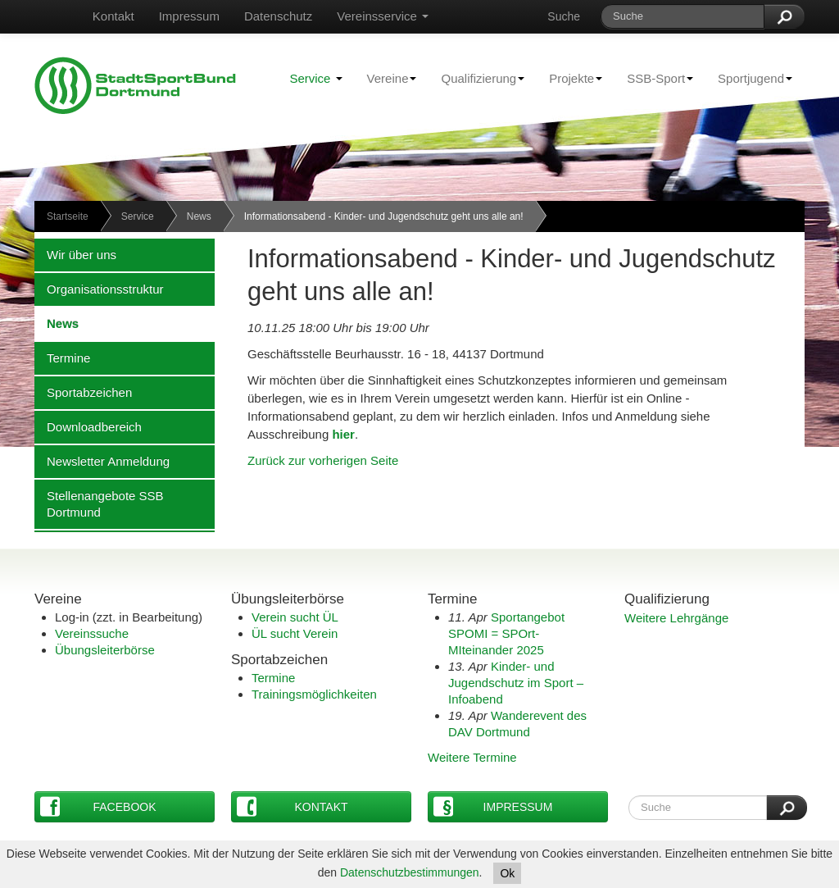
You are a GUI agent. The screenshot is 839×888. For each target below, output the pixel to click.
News (199, 216)
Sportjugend (748, 78)
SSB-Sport (654, 78)
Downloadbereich (88, 426)
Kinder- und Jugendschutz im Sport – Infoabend (515, 682)
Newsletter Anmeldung (102, 460)
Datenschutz (278, 16)
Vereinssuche (92, 633)
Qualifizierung (476, 78)
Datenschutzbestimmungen (409, 872)
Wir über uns (75, 254)
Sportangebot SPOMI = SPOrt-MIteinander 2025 (506, 633)
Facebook (98, 806)
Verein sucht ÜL (295, 617)
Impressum (189, 16)
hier (343, 434)
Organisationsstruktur (99, 288)
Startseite (67, 216)
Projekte (569, 78)
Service (315, 78)
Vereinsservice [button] (383, 16)
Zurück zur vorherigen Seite (322, 460)
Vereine (386, 78)
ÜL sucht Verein (295, 633)
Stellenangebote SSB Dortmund (99, 503)
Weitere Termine (472, 757)
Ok (507, 873)
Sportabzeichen (83, 392)
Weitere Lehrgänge (676, 618)
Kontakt (113, 16)
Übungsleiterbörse (105, 650)
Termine (62, 357)
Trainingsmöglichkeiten (314, 694)
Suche (563, 16)
